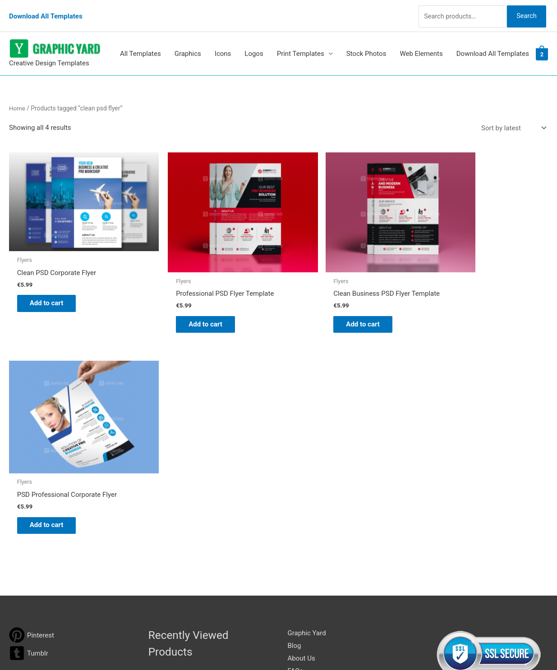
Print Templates (300, 45)
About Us (301, 432)
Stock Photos (366, 45)
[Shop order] (512, 118)
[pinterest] (31, 409)
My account (305, 457)
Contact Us (304, 470)
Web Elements (421, 45)
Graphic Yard (307, 407)
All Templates (140, 45)
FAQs (296, 445)
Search (524, 11)
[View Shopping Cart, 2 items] (542, 45)
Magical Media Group (442, 646)
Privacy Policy (308, 482)
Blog (294, 419)
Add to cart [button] (52, 280)
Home (17, 98)
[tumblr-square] (28, 427)
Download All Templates (46, 11)
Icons (223, 45)
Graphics (188, 45)
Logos (253, 45)
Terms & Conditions (317, 495)
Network (355, 646)
